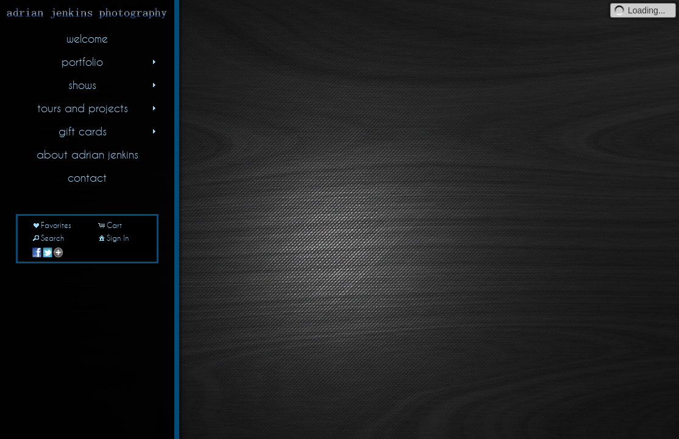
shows (113, 85)
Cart (109, 225)
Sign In (113, 238)
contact (87, 177)
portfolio (110, 61)
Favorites (51, 225)
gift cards (109, 131)
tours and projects (98, 108)
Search (47, 238)
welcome (87, 38)
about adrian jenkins (87, 154)
